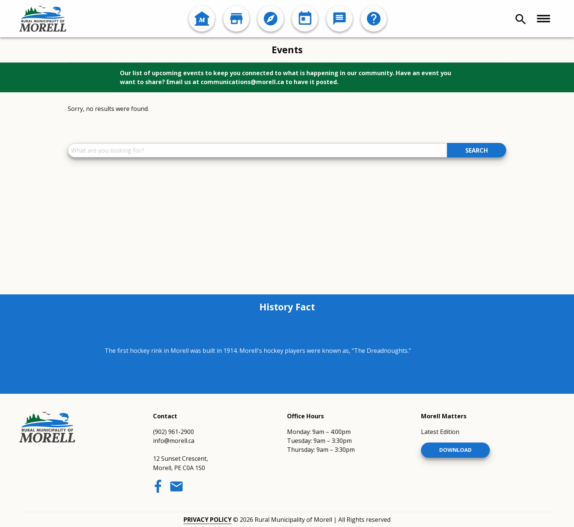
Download (455, 449)
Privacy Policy (208, 519)
